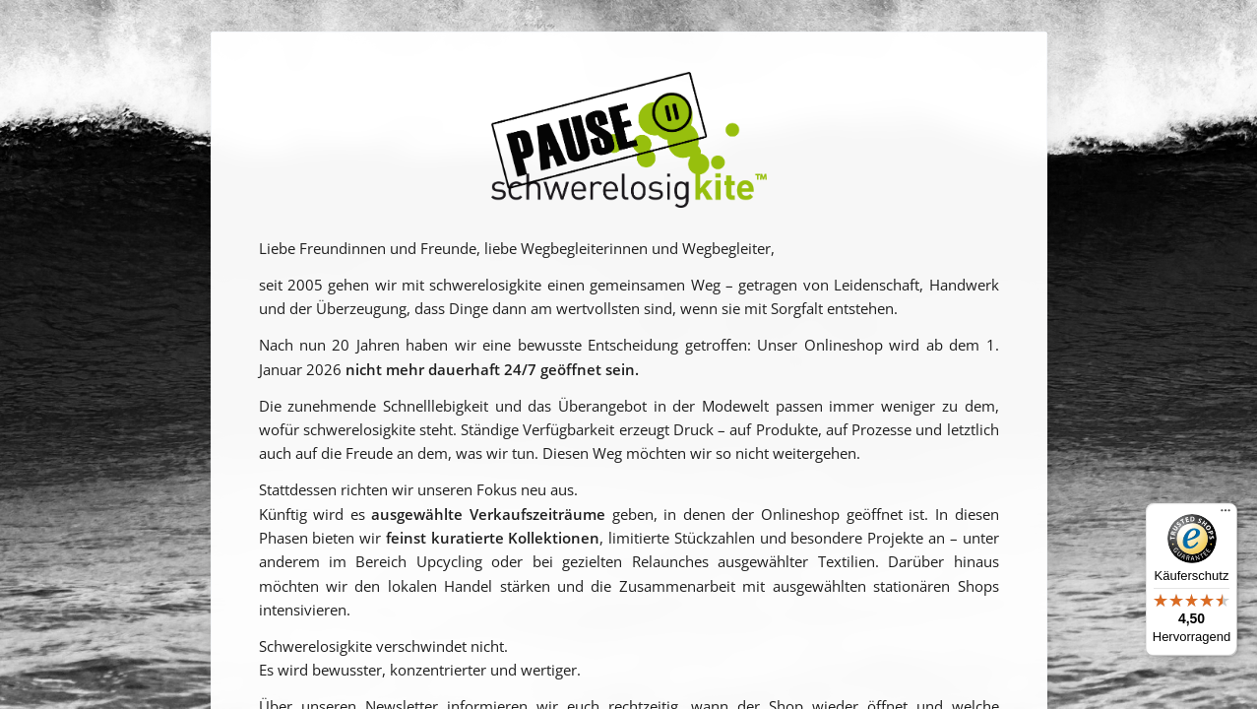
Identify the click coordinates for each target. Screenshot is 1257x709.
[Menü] (1225, 515)
